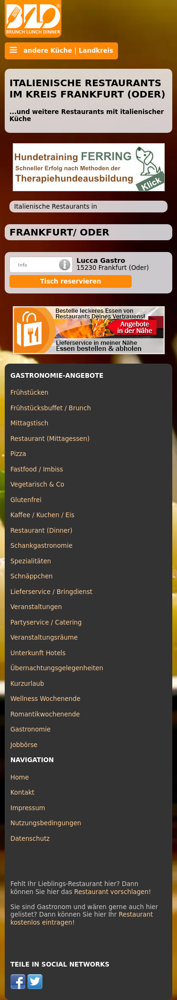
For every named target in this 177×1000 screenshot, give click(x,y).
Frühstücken (29, 392)
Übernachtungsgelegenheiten (56, 668)
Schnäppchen (31, 576)
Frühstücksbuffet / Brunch (50, 408)
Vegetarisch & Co (37, 484)
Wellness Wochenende (45, 698)
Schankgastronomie (41, 545)
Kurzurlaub (27, 683)
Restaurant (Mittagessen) (50, 438)
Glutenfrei (26, 500)
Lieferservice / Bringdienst (51, 591)
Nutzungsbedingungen (45, 823)
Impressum (27, 808)
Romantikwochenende (45, 714)
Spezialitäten (30, 561)
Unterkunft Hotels (38, 653)
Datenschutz (30, 838)
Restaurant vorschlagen (111, 891)
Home (19, 777)
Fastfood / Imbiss (36, 469)
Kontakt (22, 792)
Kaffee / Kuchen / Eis (42, 515)
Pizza (18, 453)
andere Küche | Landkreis (61, 50)
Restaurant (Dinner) (41, 530)
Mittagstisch (29, 423)
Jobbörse (24, 744)
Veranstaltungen (36, 606)
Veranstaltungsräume (44, 637)
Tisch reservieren (70, 281)
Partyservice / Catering (46, 622)
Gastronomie (30, 729)
